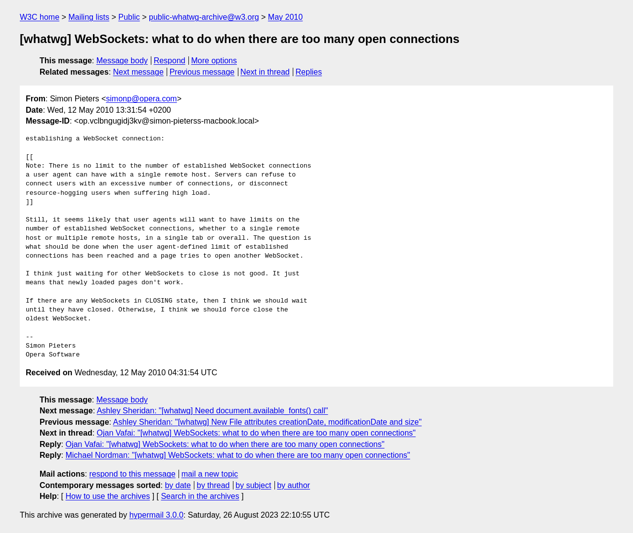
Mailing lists (88, 17)
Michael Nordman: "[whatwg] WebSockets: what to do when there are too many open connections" (237, 455)
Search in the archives (200, 496)
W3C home (39, 17)
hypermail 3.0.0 (156, 515)
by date (177, 485)
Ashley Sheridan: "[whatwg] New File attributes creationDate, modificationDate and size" (267, 422)
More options (214, 60)
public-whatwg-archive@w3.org (204, 17)
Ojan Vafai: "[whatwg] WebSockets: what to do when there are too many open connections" (256, 433)
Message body (122, 60)
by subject (253, 485)
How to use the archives (107, 496)
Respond (169, 60)
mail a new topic (209, 474)
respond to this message (132, 474)
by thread (213, 485)
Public (129, 17)
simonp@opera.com (141, 98)
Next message (138, 72)
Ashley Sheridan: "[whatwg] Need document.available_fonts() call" (212, 410)
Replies (309, 72)
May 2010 (285, 17)
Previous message (202, 72)
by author (293, 485)
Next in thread (265, 72)
